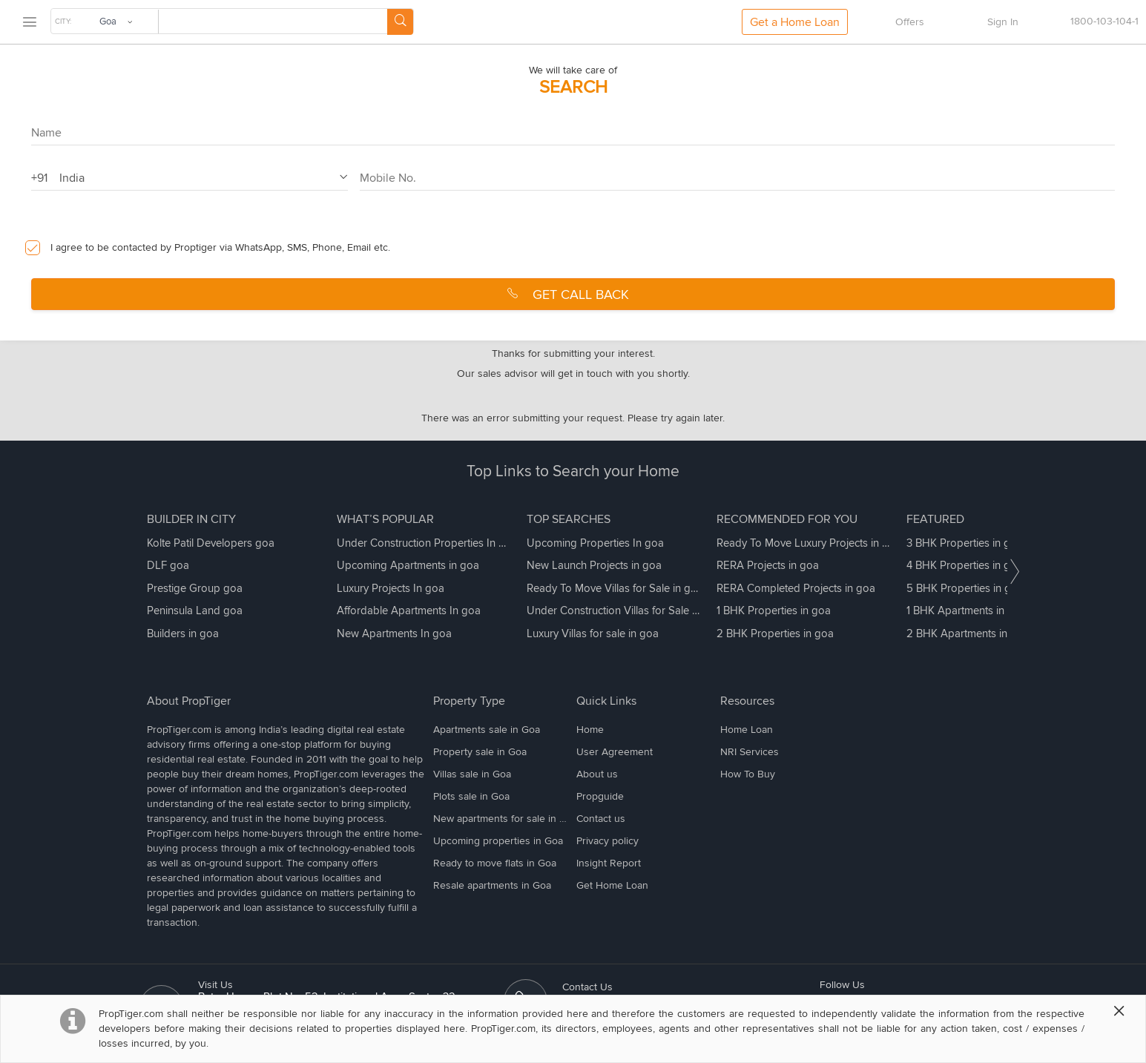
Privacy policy (607, 841)
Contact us (600, 818)
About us (597, 774)
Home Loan (746, 729)
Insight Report (608, 863)
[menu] (29, 22)
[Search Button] (400, 22)
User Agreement (614, 752)
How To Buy (747, 774)
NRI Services (749, 752)
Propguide (600, 796)
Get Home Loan (612, 885)
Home (590, 729)
